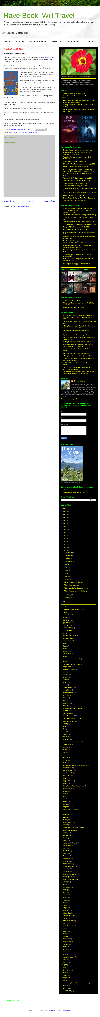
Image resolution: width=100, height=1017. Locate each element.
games (64, 755)
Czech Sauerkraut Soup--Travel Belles (75, 353)
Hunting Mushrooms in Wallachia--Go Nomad (77, 342)
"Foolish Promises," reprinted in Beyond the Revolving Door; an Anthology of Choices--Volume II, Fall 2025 (77, 210)
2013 (65, 547)
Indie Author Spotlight (69, 809)
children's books (67, 693)
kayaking (65, 817)
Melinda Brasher (79, 381)
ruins (64, 928)
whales (64, 975)
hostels (64, 801)
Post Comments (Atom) (21, 206)
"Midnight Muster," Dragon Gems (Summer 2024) (79, 215)
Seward (65, 936)
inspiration (65, 814)
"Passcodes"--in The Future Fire (73, 195)
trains (64, 959)
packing (65, 890)
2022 (65, 520)
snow (64, 947)
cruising (65, 705)
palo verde (66, 892)
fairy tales (65, 737)
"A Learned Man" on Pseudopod (73, 307)
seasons (65, 934)
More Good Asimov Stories (73, 582)
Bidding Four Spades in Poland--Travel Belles (77, 356)
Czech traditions (67, 721)
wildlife (64, 980)
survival (65, 954)
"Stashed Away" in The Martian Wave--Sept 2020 (79, 224)
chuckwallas (66, 695)
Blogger (68, 1010)
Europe (64, 734)
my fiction (65, 861)
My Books (20, 41)
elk (63, 729)
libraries (65, 825)
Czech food (66, 711)
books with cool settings (70, 659)
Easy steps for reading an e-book (73, 492)
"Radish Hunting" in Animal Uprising (74, 229)
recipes (64, 918)
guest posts (66, 776)
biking (64, 643)
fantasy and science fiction (28, 132)
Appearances (57, 41)
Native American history (70, 879)
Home (7, 41)
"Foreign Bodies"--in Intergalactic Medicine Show (79, 193)
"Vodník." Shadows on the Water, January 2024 (78, 222)
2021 (65, 523)
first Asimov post (48, 57)
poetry (64, 902)
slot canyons (66, 941)
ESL (63, 731)
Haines (64, 778)
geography (66, 757)
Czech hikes (66, 713)
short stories (66, 939)
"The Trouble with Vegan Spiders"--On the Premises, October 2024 (76, 153)
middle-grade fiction (69, 843)
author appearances (69, 635)
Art (63, 633)
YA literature (66, 991)
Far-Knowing (66, 744)
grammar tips (66, 768)
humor (64, 804)
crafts (64, 700)
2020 (65, 526)
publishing (65, 910)
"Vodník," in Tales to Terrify (71, 300)
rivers (64, 923)
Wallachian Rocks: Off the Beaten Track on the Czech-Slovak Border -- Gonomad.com (78, 372)
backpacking (66, 641)
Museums (65, 856)
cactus (64, 672)
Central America (67, 687)
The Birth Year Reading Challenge (76, 591)
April (66, 576)
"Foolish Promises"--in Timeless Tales (75, 183)
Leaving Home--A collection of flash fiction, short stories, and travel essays (78, 101)
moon (64, 848)
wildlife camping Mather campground (74, 983)
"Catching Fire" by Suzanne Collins (76, 588)
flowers (64, 750)
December (68, 553)
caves (64, 685)
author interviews (68, 638)
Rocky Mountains (68, 926)
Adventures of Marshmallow (71, 610)
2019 (65, 529)
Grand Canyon (67, 770)
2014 (65, 544)
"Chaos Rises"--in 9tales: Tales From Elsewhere (78, 198)
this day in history (68, 957)
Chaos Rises (66, 690)
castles (64, 682)
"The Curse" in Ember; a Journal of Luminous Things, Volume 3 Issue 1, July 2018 (77, 242)
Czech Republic (67, 716)
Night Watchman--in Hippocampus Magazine (77, 335)
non (63, 884)
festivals (65, 747)
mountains (66, 851)
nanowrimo (66, 871)
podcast (65, 900)
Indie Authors (73, 41)
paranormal (66, 895)
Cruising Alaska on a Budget (72, 708)
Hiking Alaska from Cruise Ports (73, 786)
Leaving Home (67, 822)
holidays (65, 794)
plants (64, 897)
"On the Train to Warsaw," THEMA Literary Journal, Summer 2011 (76, 264)
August (67, 564)
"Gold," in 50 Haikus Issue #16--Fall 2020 (76, 227)
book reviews (13, 132)
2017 (65, 535)
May (66, 573)
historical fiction (67, 788)
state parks (66, 949)
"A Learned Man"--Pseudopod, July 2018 (76, 180)
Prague (64, 908)
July (66, 568)
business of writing (68, 669)
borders (65, 661)
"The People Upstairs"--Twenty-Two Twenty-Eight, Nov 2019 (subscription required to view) (78, 170)
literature (65, 833)
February (68, 595)
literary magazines (68, 830)
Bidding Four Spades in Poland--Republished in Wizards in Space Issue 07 (78, 327)
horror (64, 796)
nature (64, 882)
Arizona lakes (67, 630)
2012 (65, 550)
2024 (65, 514)
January (68, 598)
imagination (66, 807)
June (67, 570)
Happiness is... (67, 781)
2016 (65, 538)
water (64, 972)
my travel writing (68, 866)
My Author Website (37, 41)
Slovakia (65, 944)
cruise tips (65, 703)
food (63, 752)
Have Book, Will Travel (39, 15)
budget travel (66, 667)
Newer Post (9, 201)
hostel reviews (67, 799)
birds (64, 646)
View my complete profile (69, 399)
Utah (64, 967)
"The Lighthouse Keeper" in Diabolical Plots (77, 150)
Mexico (64, 840)
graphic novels (67, 773)
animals (65, 617)
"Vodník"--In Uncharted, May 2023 (74, 161)
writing (64, 985)
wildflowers (66, 978)
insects (64, 812)
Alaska (64, 612)
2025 (65, 511)
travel (64, 962)
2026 (65, 508)
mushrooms (66, 858)
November (68, 556)
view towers (66, 970)
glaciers (65, 762)
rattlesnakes (66, 913)
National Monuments (69, 874)
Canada (65, 680)
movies (64, 853)
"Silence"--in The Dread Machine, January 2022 (78, 164)
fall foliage (65, 739)
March (67, 579)
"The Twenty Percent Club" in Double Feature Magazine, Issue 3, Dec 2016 (77, 246)
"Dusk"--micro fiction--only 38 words (74, 186)
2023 (65, 517)
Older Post (50, 201)
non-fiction (66, 887)
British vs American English (71, 664)
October (68, 559)
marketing (65, 838)
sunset (64, 952)
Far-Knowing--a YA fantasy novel (73, 93)
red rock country (67, 921)
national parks (67, 877)
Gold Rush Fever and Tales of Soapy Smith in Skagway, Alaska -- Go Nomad (77, 345)
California (65, 674)
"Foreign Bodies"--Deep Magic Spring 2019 (77, 178)
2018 (65, 532)
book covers (66, 651)
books (64, 656)
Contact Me (90, 41)
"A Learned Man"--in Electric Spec (74, 200)
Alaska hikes (66, 615)
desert (64, 724)
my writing (65, 869)
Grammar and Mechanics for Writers (74, 765)
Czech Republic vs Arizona (71, 718)
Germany (65, 760)
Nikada (53, 1010)
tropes (64, 965)
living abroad (66, 835)
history (64, 791)
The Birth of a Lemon (71, 585)
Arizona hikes (67, 628)
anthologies (66, 620)
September (69, 562)
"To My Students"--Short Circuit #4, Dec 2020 (77, 166)
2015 (65, 541)
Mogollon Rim (67, 845)
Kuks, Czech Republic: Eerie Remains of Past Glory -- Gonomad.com (78, 368)
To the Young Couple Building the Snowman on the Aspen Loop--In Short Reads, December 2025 (78, 317)
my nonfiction (67, 864)
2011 (65, 601)
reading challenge (68, 915)
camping (65, 677)
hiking (64, 783)
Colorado (65, 698)
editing (64, 726)
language (65, 819)
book (64, 648)
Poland (64, 905)
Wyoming (65, 988)
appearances (66, 623)
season (64, 931)
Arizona (65, 625)
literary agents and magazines (72, 827)
